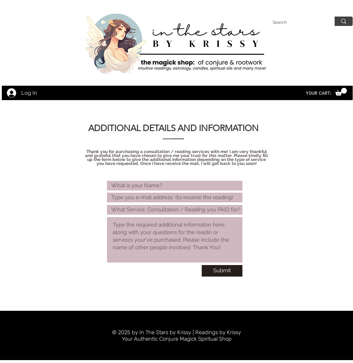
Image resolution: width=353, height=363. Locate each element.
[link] (341, 91)
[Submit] (222, 271)
